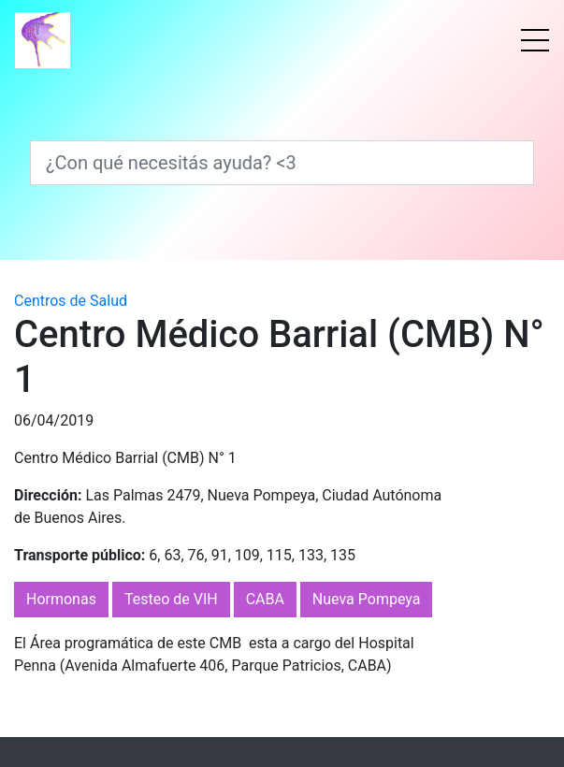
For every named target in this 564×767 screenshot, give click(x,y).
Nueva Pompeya (366, 599)
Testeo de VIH (171, 599)
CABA (265, 599)
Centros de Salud (70, 301)
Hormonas (61, 599)
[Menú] (535, 40)
